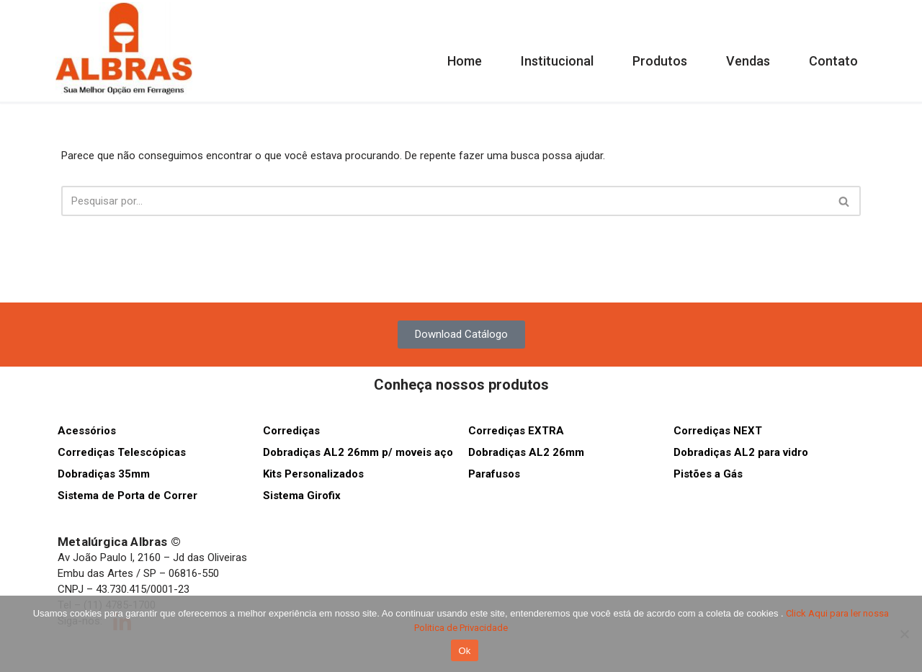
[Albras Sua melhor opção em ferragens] (123, 48)
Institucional (557, 60)
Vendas (748, 60)
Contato (833, 60)
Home (464, 60)
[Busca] (444, 201)
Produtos (659, 60)
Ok (464, 650)
